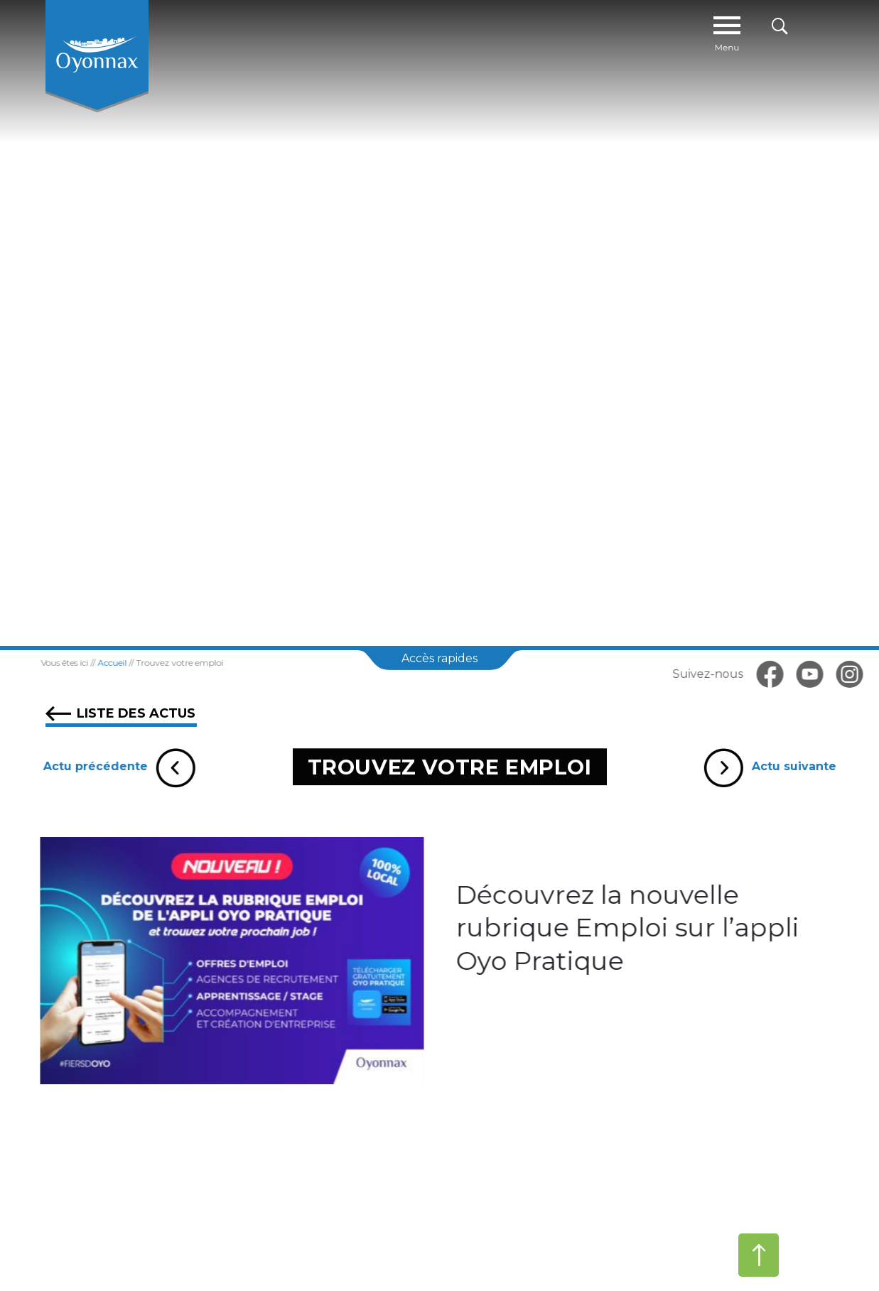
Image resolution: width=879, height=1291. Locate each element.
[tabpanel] (439, 323)
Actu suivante (774, 766)
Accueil (101, 662)
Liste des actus (120, 713)
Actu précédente (113, 766)
